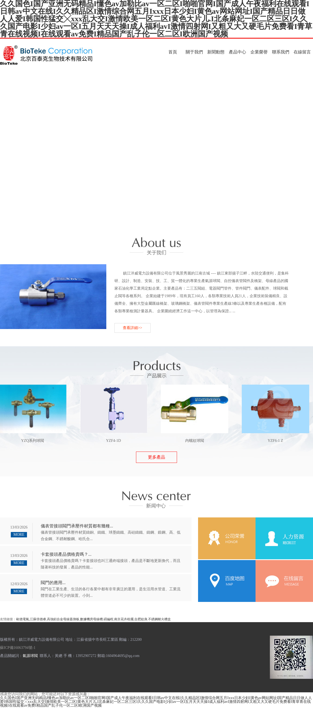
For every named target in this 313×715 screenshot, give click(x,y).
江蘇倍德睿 (38, 619)
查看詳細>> (132, 328)
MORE (18, 535)
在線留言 (302, 52)
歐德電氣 (22, 619)
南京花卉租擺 (124, 619)
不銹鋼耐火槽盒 (159, 619)
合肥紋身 (140, 619)
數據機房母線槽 (91, 619)
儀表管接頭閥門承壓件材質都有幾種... (77, 526)
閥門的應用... (53, 582)
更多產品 (156, 457)
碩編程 (108, 619)
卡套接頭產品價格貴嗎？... (66, 554)
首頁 (172, 52)
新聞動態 (215, 52)
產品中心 (237, 52)
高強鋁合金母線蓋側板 (63, 619)
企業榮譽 (259, 52)
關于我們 (194, 52)
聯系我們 (280, 52)
